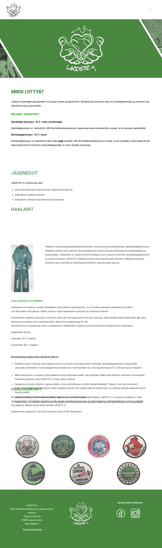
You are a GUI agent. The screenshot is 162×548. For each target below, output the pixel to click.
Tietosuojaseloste (32, 529)
